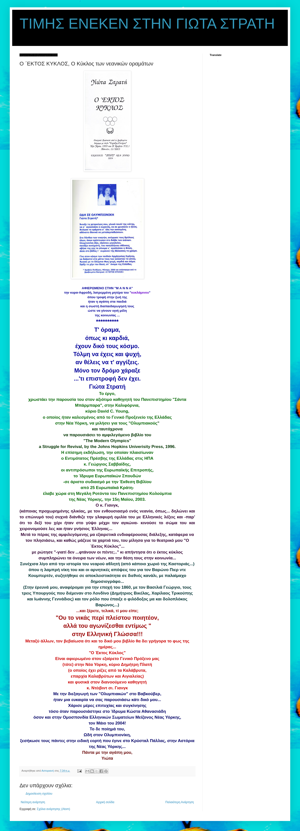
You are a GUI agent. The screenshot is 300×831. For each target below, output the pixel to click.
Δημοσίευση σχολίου (39, 793)
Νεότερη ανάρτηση (33, 802)
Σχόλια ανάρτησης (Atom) (53, 809)
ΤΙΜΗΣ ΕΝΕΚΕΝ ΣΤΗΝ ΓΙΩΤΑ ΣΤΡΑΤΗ (147, 23)
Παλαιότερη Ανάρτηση (179, 802)
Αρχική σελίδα (105, 802)
